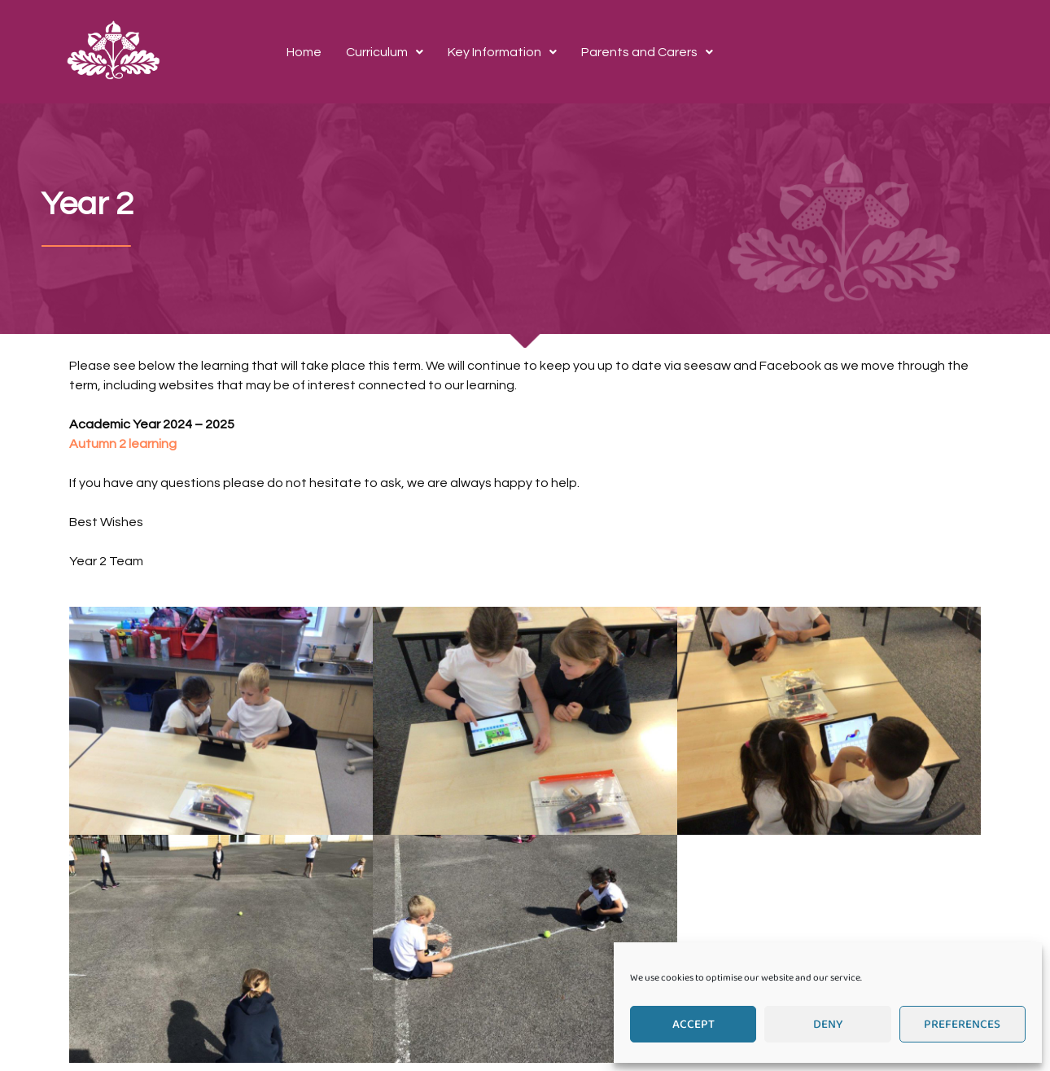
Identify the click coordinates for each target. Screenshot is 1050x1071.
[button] (384, 52)
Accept (693, 1024)
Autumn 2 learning (123, 443)
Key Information (502, 52)
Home (304, 52)
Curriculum (384, 52)
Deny (827, 1024)
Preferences (962, 1024)
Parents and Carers (647, 52)
